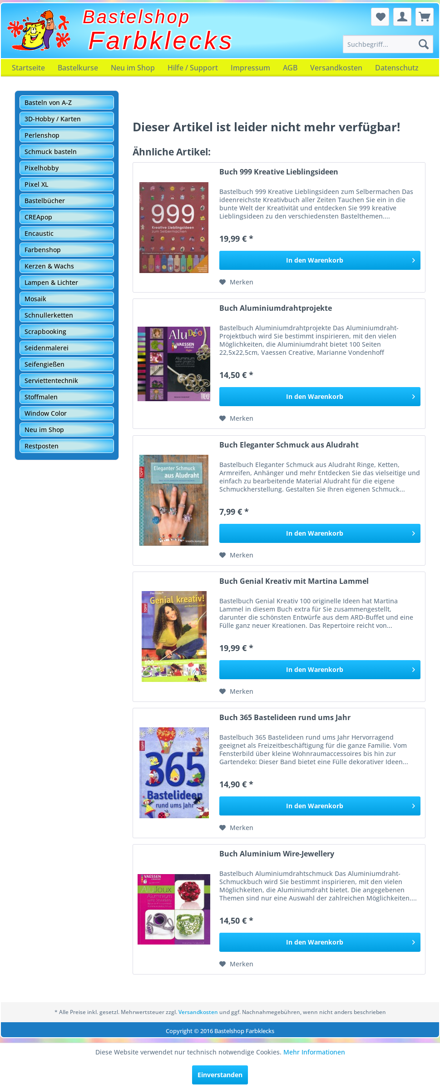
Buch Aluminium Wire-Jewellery (276, 854)
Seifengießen (44, 364)
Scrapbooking (45, 331)
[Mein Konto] (402, 17)
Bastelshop (137, 17)
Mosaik (35, 298)
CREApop (38, 217)
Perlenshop (42, 135)
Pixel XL (36, 184)
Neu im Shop (133, 68)
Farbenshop (43, 249)
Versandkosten (336, 68)
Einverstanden (220, 1074)
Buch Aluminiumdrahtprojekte (275, 308)
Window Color (46, 413)
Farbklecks (161, 40)
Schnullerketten (49, 315)
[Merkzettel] (380, 17)
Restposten (42, 446)
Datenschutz (397, 68)
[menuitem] (388, 44)
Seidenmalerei (47, 347)
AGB (290, 68)
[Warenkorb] (424, 17)
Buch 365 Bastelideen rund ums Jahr (285, 717)
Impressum (250, 68)
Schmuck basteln (51, 151)
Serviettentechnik (51, 380)
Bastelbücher (45, 200)
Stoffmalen (41, 397)
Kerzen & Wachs (49, 266)
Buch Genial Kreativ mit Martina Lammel (294, 581)
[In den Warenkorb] (319, 260)
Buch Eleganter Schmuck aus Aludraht (289, 445)
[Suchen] (423, 44)
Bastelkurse (78, 68)
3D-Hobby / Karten (53, 118)
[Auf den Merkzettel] (236, 282)
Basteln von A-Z (48, 102)
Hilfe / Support (193, 68)
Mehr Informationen (314, 1052)
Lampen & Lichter (51, 282)
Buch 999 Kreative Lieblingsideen (278, 172)
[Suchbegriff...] (388, 44)
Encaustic (39, 233)
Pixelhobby (42, 168)
